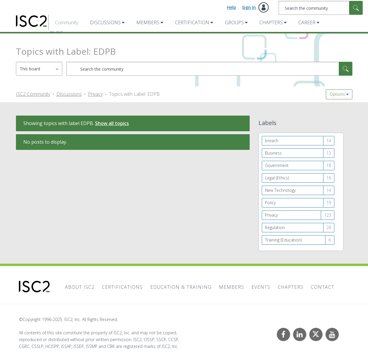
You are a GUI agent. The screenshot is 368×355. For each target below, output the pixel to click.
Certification (192, 22)
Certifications (122, 287)
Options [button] (337, 94)
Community (66, 22)
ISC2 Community (33, 94)
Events (260, 287)
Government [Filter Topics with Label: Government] (277, 165)
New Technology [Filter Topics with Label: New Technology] (280, 190)
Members (147, 22)
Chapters (271, 22)
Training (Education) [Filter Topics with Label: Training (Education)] (283, 240)
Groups (234, 22)
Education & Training (181, 287)
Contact (322, 287)
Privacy (95, 94)
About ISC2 (79, 287)
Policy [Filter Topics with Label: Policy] (270, 202)
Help (231, 7)
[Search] (321, 8)
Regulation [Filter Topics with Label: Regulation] (275, 227)
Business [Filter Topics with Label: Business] (273, 153)
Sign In (249, 7)
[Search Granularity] (39, 68)
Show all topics (112, 123)
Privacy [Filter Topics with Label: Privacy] (271, 215)
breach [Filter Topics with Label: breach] (271, 140)
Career (306, 22)
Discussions (105, 22)
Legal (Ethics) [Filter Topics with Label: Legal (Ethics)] (277, 178)
